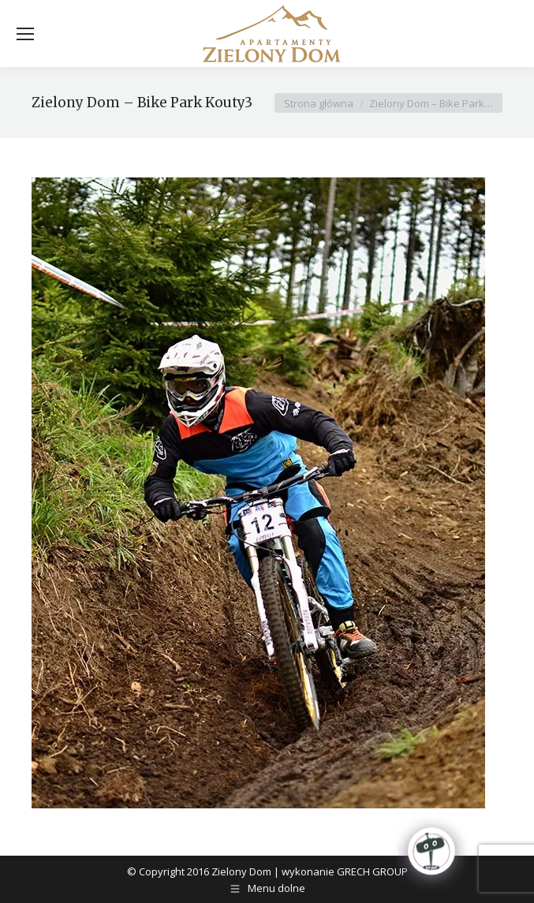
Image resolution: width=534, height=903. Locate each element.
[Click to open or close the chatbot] (431, 852)
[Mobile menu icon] (25, 33)
